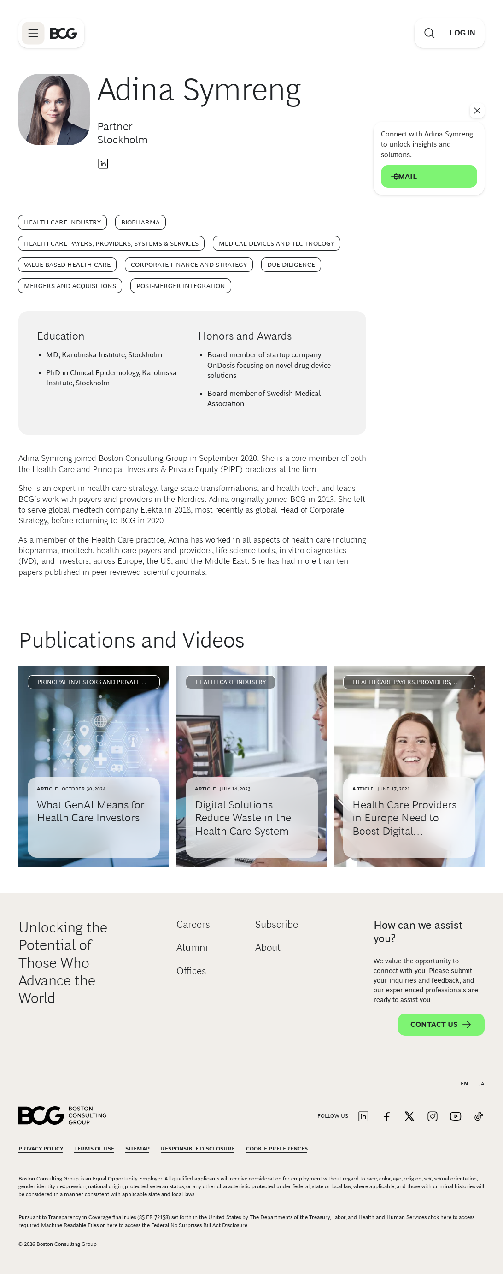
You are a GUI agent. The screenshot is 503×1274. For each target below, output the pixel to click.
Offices (191, 971)
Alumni (192, 947)
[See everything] (477, 110)
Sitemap (137, 1148)
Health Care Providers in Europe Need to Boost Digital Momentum (404, 824)
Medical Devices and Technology (276, 243)
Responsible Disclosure (198, 1148)
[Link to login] (462, 33)
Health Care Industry (62, 222)
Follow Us (332, 1116)
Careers (193, 924)
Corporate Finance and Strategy (189, 264)
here (445, 1217)
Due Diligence (291, 264)
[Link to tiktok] (479, 1117)
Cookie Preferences (277, 1148)
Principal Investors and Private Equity (88, 683)
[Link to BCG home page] (63, 33)
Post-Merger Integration (180, 285)
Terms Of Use (94, 1148)
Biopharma (140, 222)
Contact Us (441, 1024)
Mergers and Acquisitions (70, 285)
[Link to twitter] (409, 1117)
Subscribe (276, 924)
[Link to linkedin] (363, 1117)
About (268, 947)
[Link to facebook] (386, 1117)
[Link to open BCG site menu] (33, 33)
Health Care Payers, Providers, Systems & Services (111, 243)
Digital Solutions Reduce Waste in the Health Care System (243, 818)
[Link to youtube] (456, 1117)
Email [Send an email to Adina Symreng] (429, 176)
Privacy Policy (40, 1148)
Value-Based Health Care (67, 264)
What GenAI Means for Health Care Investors (91, 811)
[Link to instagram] (433, 1117)
